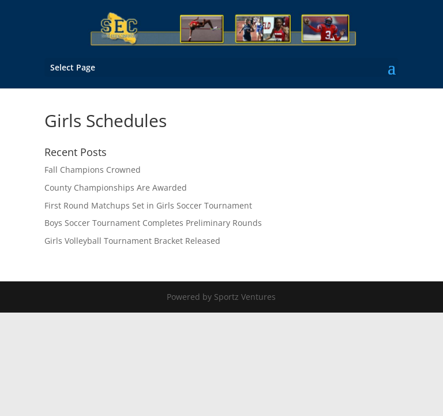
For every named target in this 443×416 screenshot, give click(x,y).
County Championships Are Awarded (115, 187)
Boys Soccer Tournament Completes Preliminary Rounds (153, 222)
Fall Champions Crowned (92, 169)
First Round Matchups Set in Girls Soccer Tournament (148, 205)
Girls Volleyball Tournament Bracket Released (132, 240)
